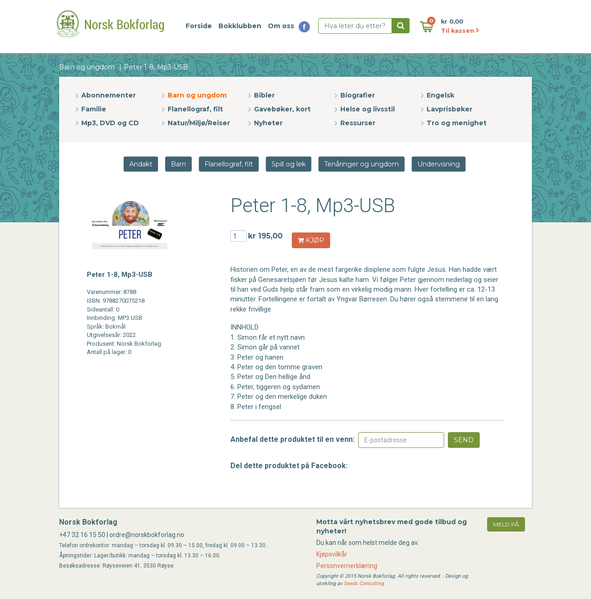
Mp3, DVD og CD (110, 123)
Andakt (140, 164)
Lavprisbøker (449, 109)
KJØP (311, 240)
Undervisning (438, 164)
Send (464, 440)
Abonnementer (108, 95)
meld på (506, 524)
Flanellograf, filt (195, 109)
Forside (199, 26)
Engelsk (440, 95)
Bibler (264, 95)
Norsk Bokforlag (88, 522)
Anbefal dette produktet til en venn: (292, 439)
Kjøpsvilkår (331, 554)
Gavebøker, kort (282, 109)
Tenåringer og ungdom (361, 164)
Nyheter (268, 123)
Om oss (281, 26)
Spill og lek (288, 164)
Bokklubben (239, 26)
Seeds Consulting (364, 584)
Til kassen (460, 30)
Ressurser (357, 123)
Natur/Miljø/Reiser (199, 123)
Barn (178, 164)
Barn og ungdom (87, 67)
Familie (93, 109)
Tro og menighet (457, 123)
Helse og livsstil (367, 109)
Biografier (357, 95)
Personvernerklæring (346, 565)
